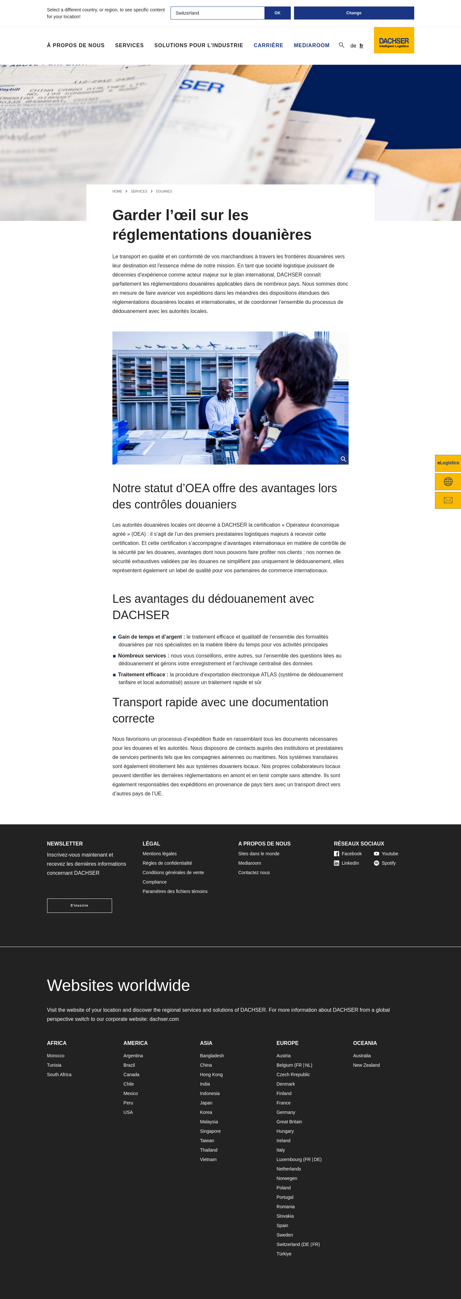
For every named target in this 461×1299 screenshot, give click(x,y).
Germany (285, 1112)
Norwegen (286, 1178)
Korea (206, 1112)
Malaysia (209, 1121)
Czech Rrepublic (293, 1074)
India (205, 1084)
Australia (362, 1055)
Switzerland (288, 1244)
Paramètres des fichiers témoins (175, 891)
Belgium (284, 1065)
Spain (282, 1225)
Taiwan (207, 1140)
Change (354, 13)
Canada (131, 1074)
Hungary (285, 1131)
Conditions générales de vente (173, 872)
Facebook (348, 853)
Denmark (285, 1084)
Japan (206, 1102)
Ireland (283, 1140)
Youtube (386, 853)
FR (299, 1065)
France (283, 1102)
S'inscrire (79, 905)
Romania (285, 1206)
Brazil (129, 1065)
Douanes (164, 191)
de (353, 45)
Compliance (155, 882)
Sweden (284, 1235)
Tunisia (54, 1065)
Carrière (269, 45)
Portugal (284, 1197)
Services (129, 45)
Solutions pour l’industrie (198, 45)
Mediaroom (312, 45)
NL (308, 1065)
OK (278, 13)
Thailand (209, 1150)
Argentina (133, 1055)
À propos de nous (76, 45)
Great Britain (289, 1121)
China (206, 1065)
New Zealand (366, 1065)
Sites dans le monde (259, 853)
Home (117, 191)
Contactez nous (254, 872)
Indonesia (210, 1093)
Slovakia (285, 1216)
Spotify (385, 863)
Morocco (56, 1055)
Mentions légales (160, 853)
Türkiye (283, 1253)
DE (317, 1159)
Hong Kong (211, 1074)
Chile (128, 1084)
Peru (128, 1102)
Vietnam (208, 1159)
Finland (283, 1093)
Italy (280, 1150)
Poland (283, 1187)
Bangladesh (212, 1055)
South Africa (59, 1074)
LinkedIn (346, 863)
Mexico (130, 1093)
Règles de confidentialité (167, 863)
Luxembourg (289, 1159)
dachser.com (164, 1019)
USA (128, 1112)
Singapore (210, 1131)
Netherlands (288, 1168)
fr (362, 45)
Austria (283, 1055)
